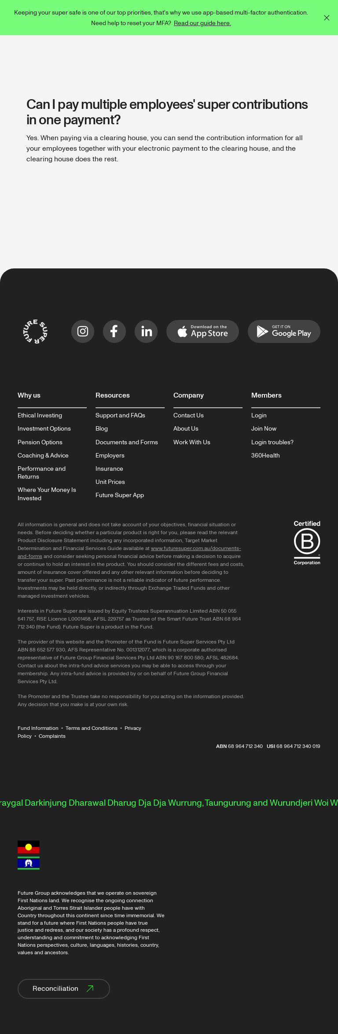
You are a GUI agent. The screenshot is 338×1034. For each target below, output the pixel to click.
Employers (110, 456)
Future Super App (120, 495)
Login (259, 416)
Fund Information (38, 728)
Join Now (263, 429)
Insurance (109, 469)
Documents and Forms (127, 442)
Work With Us (191, 442)
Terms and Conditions (92, 728)
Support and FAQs (120, 416)
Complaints (52, 736)
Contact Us (188, 416)
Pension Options (40, 442)
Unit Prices (110, 482)
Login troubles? (272, 442)
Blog (102, 429)
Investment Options (44, 429)
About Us (185, 429)
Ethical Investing (40, 416)
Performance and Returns (42, 473)
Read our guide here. (202, 23)
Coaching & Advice (43, 456)
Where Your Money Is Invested (47, 494)
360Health (265, 456)
